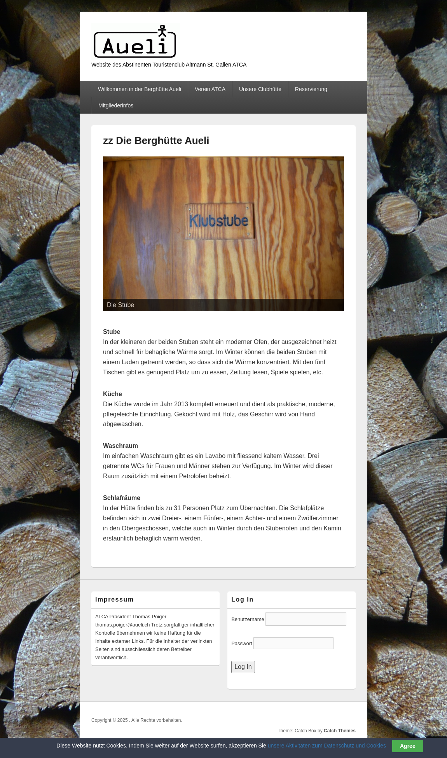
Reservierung (311, 89)
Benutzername (247, 619)
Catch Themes (340, 730)
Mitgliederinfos (115, 105)
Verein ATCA (210, 89)
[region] (223, 234)
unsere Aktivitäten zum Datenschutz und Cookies (327, 745)
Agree (408, 746)
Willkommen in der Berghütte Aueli (139, 89)
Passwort (242, 643)
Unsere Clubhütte (260, 89)
